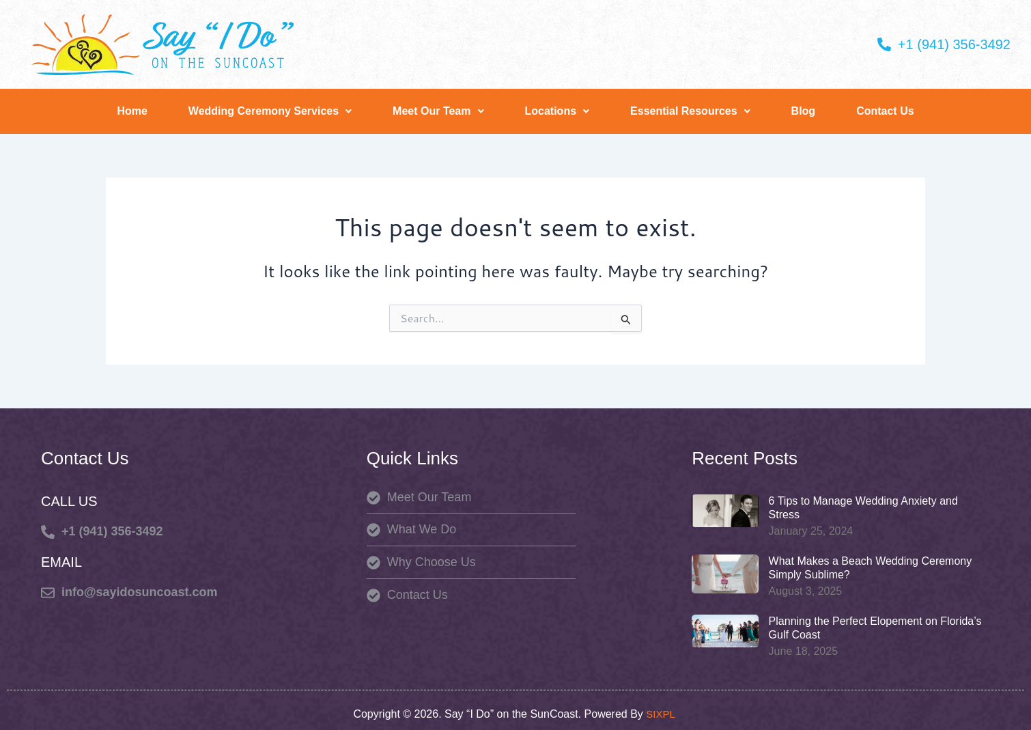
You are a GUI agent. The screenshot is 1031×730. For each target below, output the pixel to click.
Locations (557, 111)
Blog (803, 111)
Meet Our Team (438, 111)
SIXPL (662, 714)
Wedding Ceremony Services (270, 111)
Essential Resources (690, 111)
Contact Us (885, 111)
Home (132, 111)
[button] (270, 111)
